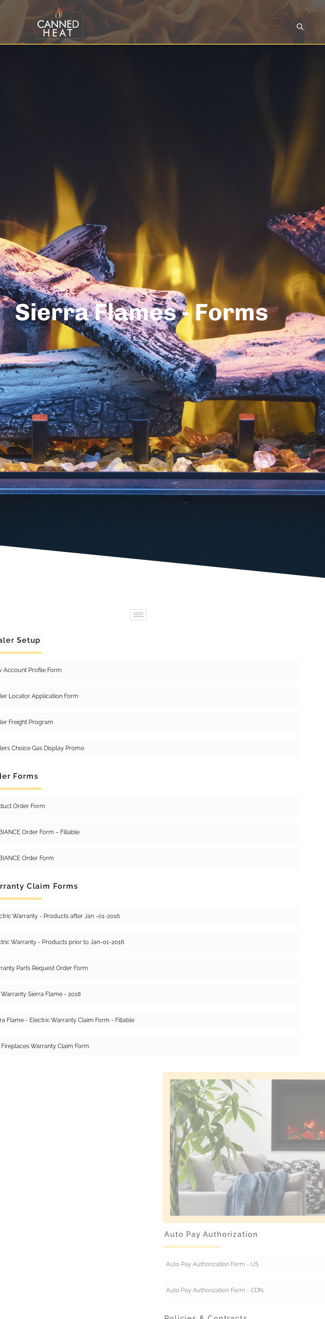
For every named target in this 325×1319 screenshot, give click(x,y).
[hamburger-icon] (277, 22)
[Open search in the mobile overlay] (300, 26)
